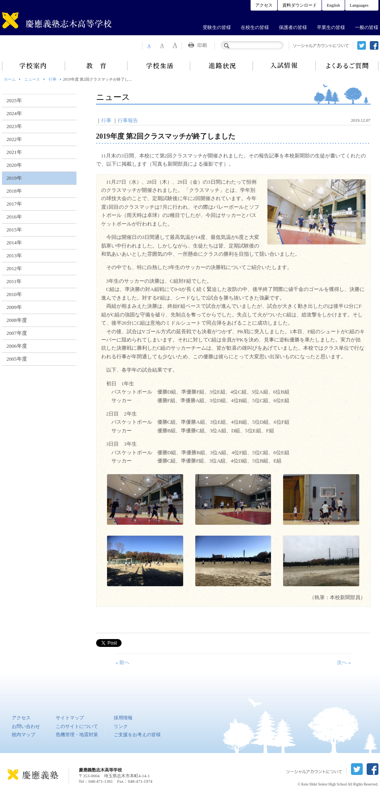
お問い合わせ (26, 726)
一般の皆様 (366, 27)
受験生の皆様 (217, 27)
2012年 (14, 268)
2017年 (14, 204)
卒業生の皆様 (331, 27)
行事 (52, 79)
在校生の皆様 (255, 27)
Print (198, 45)
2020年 (14, 165)
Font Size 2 (162, 45)
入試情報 (284, 65)
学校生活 (158, 65)
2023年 (14, 126)
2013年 (14, 255)
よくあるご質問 (347, 65)
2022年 (14, 139)
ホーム (10, 79)
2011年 (14, 281)
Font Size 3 (175, 45)
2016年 (14, 217)
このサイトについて (77, 726)
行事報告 (128, 120)
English (333, 5)
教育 (96, 65)
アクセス (264, 5)
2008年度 (17, 320)
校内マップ (23, 734)
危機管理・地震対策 (77, 734)
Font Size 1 (148, 45)
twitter (361, 45)
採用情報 (123, 718)
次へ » (344, 662)
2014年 (14, 243)
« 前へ (123, 662)
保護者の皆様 (293, 27)
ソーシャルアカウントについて (321, 45)
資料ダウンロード (299, 5)
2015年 (14, 230)
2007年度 (17, 333)
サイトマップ (70, 718)
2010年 (14, 294)
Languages (359, 5)
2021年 (14, 152)
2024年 (14, 113)
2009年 (14, 307)
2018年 (14, 191)
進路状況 (221, 65)
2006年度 (17, 346)
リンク (121, 726)
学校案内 (33, 65)
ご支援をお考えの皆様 (137, 734)
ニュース (32, 79)
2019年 (14, 178)
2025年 (14, 100)
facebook (374, 45)
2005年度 (17, 359)
